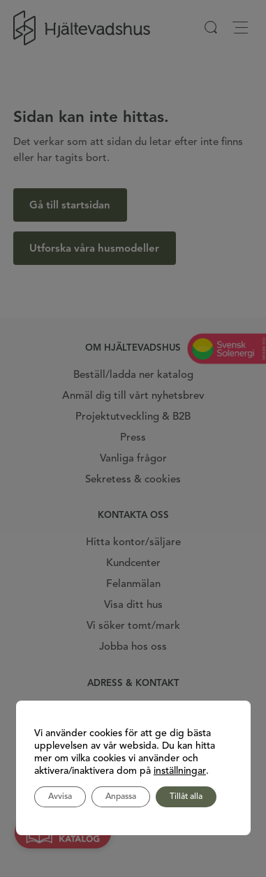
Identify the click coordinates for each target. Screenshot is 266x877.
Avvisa (60, 797)
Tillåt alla (186, 797)
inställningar (180, 771)
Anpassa (120, 797)
